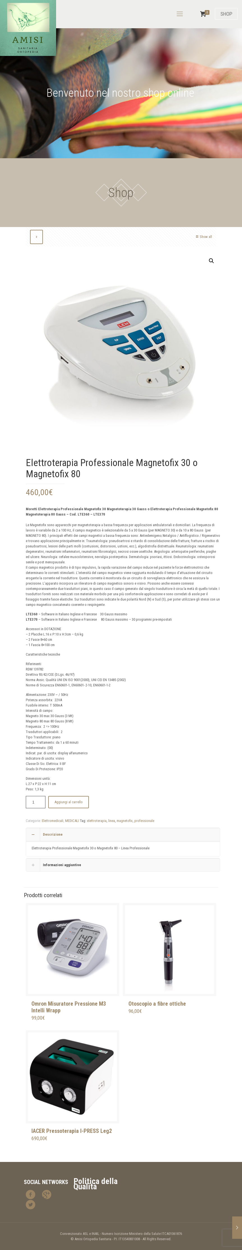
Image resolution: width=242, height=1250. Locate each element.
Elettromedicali (52, 821)
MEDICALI (72, 821)
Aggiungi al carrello (68, 802)
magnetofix (125, 821)
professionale (144, 821)
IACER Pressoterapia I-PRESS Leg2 (71, 1131)
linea (111, 821)
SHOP (226, 14)
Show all (203, 237)
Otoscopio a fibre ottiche (157, 1003)
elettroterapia (97, 821)
